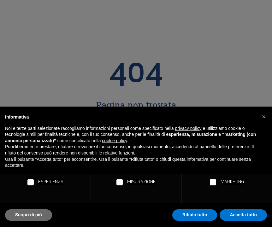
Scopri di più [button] (28, 214)
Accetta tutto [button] (243, 214)
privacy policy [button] (188, 128)
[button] (264, 117)
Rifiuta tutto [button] (194, 214)
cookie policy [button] (114, 140)
